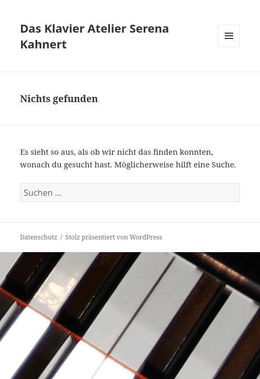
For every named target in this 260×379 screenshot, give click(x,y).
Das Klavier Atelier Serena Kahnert (94, 36)
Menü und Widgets (229, 46)
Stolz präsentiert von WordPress (113, 237)
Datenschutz (38, 237)
